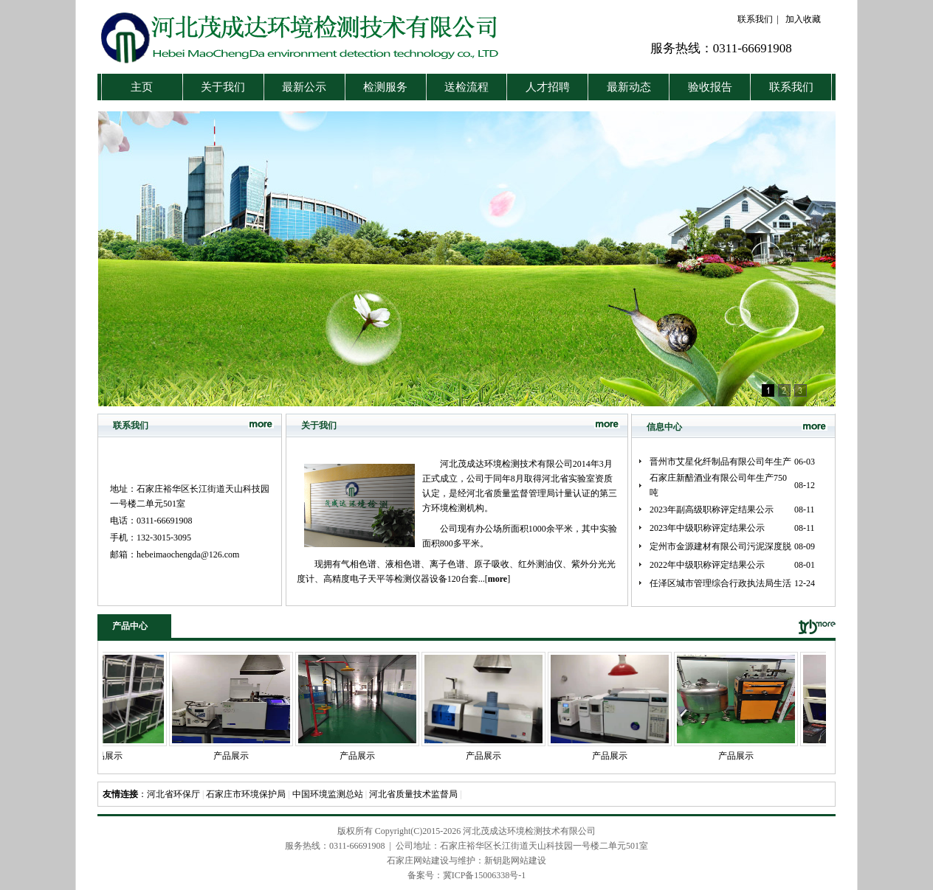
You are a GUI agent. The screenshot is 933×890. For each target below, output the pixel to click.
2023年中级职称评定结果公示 (707, 528)
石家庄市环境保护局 (246, 794)
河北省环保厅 (173, 794)
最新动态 (629, 87)
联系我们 (755, 19)
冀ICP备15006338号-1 (484, 875)
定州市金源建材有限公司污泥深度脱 (720, 546)
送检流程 (466, 87)
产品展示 (112, 756)
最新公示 (304, 87)
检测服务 (385, 87)
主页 (142, 87)
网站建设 (528, 860)
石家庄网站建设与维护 (431, 860)
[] (497, 579)
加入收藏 (803, 19)
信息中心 (664, 427)
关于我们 (223, 87)
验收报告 (710, 87)
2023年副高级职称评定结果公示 (712, 509)
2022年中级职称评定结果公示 (707, 565)
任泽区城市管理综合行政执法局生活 (720, 583)
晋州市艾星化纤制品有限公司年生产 (720, 461)
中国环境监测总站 (327, 794)
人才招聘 (548, 87)
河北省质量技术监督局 (413, 794)
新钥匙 (497, 860)
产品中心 (130, 626)
